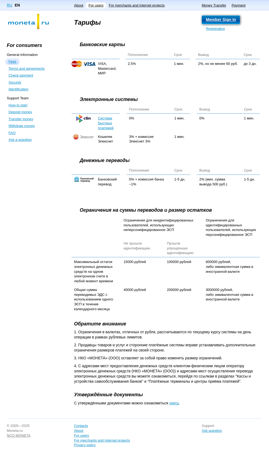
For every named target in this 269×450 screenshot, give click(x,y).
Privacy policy (85, 445)
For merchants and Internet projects (137, 5)
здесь (174, 403)
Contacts (81, 426)
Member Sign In (221, 19)
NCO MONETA (18, 435)
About (78, 5)
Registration (215, 29)
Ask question (212, 431)
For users (96, 5)
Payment (238, 5)
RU (9, 5)
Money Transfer (214, 5)
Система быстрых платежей (106, 123)
